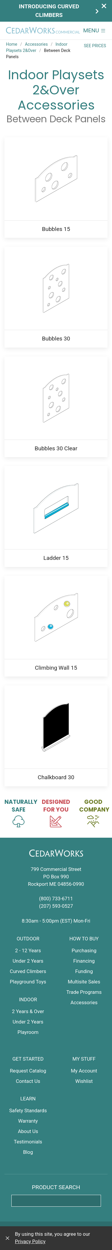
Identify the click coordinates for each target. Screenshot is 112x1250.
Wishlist (84, 1081)
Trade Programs (84, 992)
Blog (28, 1152)
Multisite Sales (84, 982)
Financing (84, 961)
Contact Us (28, 1081)
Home (11, 44)
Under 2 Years (28, 961)
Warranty (28, 1121)
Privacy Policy (30, 1241)
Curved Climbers (28, 971)
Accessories (36, 44)
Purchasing (84, 950)
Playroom (28, 1032)
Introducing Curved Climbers (59, 10)
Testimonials (28, 1142)
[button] (94, 30)
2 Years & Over (28, 1011)
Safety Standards (28, 1110)
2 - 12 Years (28, 950)
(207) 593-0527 (56, 906)
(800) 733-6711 (56, 899)
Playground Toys (28, 982)
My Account (84, 1071)
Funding (84, 971)
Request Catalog (28, 1071)
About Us (28, 1131)
